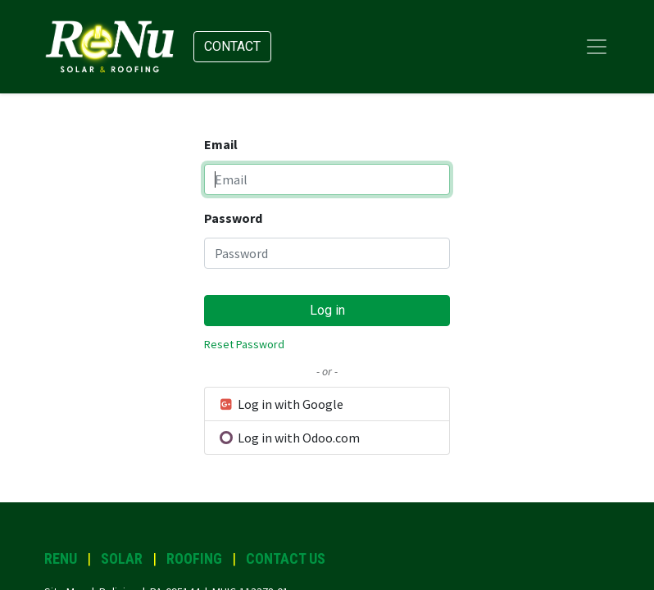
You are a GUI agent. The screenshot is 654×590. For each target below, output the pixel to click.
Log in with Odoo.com (289, 437)
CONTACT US (285, 558)
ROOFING (194, 558)
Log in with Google (280, 404)
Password (233, 218)
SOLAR (122, 558)
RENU (60, 558)
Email (221, 144)
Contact (232, 46)
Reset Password (244, 344)
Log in (327, 310)
